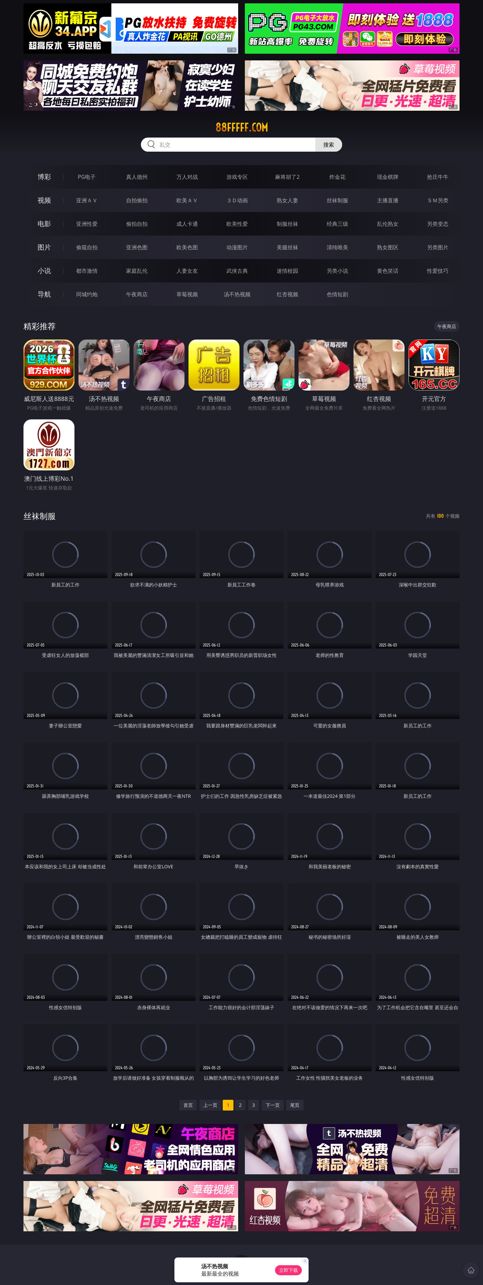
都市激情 (87, 270)
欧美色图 (187, 247)
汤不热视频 (237, 294)
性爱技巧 (437, 270)
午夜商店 (137, 294)
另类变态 (437, 223)
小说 (44, 270)
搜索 (328, 144)
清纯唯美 (337, 247)
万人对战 (187, 177)
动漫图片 (237, 247)
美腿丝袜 (287, 247)
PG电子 (87, 177)
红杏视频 (287, 294)
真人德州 (137, 177)
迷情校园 (287, 270)
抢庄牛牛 (437, 177)
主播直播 (387, 200)
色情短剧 (337, 294)
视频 (44, 200)
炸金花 (337, 177)
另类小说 (337, 270)
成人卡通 (187, 223)
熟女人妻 (287, 200)
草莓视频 (187, 294)
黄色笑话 (387, 270)
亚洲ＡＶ (87, 200)
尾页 (295, 1105)
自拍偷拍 (137, 200)
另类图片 (437, 247)
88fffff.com (241, 127)
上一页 (210, 1105)
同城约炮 (87, 294)
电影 (44, 223)
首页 (188, 1105)
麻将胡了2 (287, 177)
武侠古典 (237, 270)
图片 (44, 247)
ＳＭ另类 (437, 200)
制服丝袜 (287, 223)
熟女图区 (387, 247)
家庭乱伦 (137, 270)
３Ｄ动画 (237, 200)
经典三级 (337, 223)
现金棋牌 (387, 177)
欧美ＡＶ (187, 200)
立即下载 (288, 1270)
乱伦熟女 (387, 223)
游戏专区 (237, 177)
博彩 (44, 176)
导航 (44, 294)
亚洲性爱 (87, 223)
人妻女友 (187, 270)
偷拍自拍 (137, 223)
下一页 (273, 1105)
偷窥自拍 (87, 247)
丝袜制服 (337, 200)
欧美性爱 (237, 223)
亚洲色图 (137, 247)
